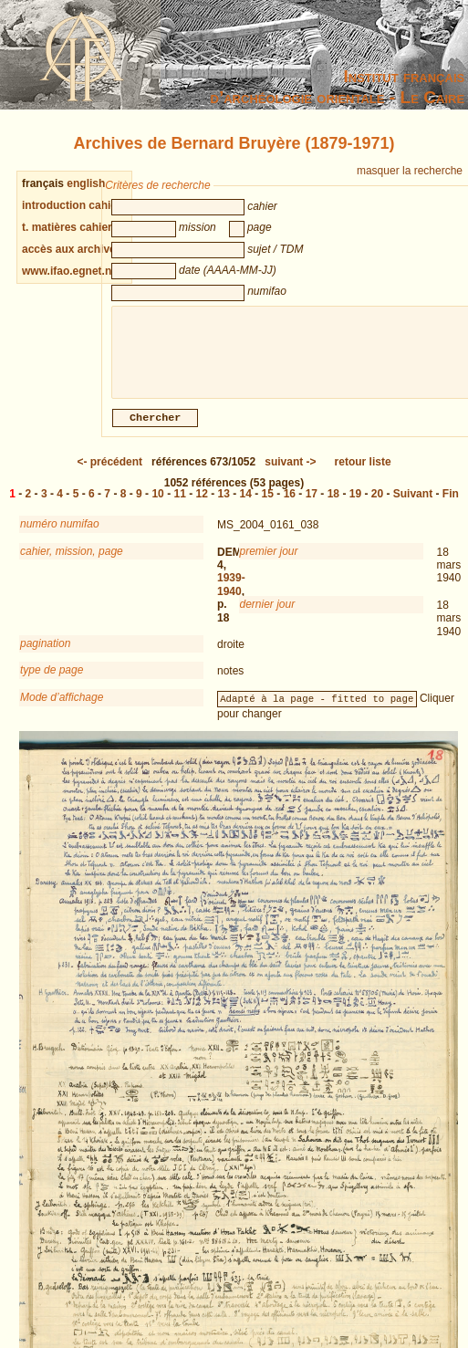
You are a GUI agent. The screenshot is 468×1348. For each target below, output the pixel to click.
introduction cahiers (74, 205)
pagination (45, 654)
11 (179, 504)
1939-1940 (231, 595)
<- (109, 472)
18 (333, 504)
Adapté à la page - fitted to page (316, 709)
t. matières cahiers (70, 227)
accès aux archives (71, 249)
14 (246, 504)
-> (290, 472)
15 (268, 504)
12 (202, 504)
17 (311, 504)
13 (224, 504)
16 (290, 504)
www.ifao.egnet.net (71, 271)
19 (355, 504)
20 (377, 504)
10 (157, 504)
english (86, 183)
